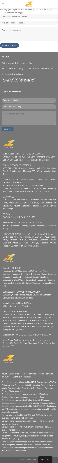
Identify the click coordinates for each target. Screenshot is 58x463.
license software (29, 394)
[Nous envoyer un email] (21, 80)
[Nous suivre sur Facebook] (4, 80)
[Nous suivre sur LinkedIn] (29, 80)
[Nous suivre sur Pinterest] (25, 80)
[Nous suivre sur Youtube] (33, 80)
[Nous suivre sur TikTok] (12, 80)
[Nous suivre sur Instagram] (8, 80)
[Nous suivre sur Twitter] (16, 80)
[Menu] (3, 4)
